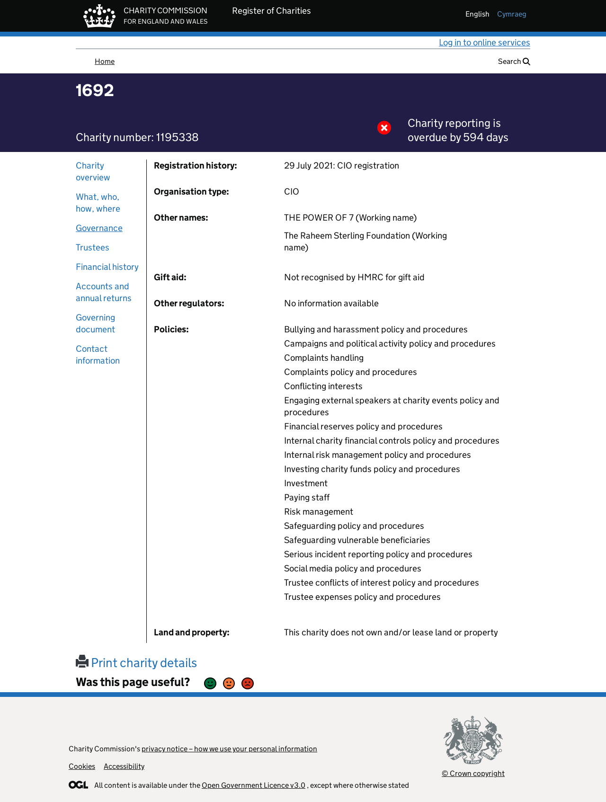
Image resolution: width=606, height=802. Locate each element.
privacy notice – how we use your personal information (229, 748)
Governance (99, 228)
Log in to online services (484, 42)
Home (105, 61)
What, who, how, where (98, 202)
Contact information (98, 354)
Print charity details (136, 662)
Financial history (107, 266)
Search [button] (514, 61)
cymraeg (511, 13)
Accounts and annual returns (104, 292)
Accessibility (124, 766)
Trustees (92, 247)
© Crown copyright (473, 773)
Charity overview (93, 171)
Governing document (95, 323)
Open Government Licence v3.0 (253, 785)
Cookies (82, 766)
